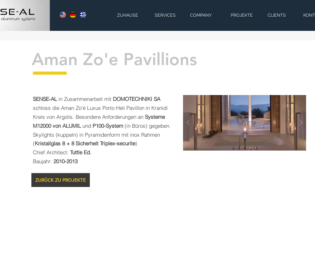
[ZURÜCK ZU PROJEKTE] (60, 180)
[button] (244, 123)
